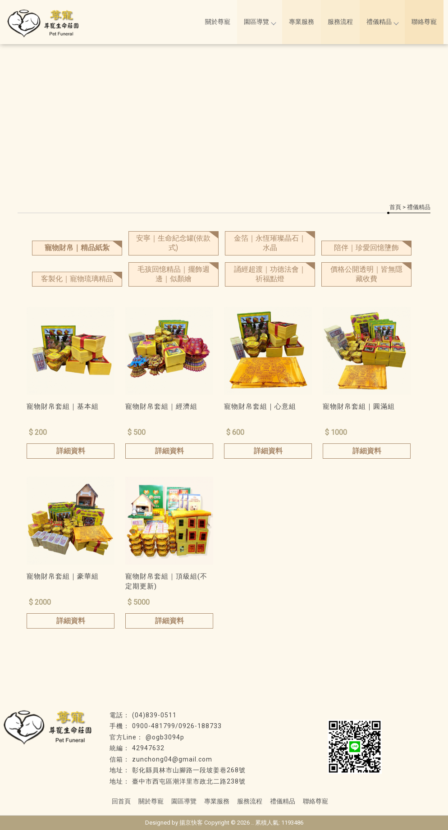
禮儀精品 (382, 21)
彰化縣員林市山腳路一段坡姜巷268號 (189, 770)
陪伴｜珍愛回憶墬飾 (366, 247)
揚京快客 (191, 822)
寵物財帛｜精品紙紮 (77, 247)
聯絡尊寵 (424, 21)
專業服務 (301, 21)
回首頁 (121, 801)
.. (252, 822)
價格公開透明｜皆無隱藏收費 (366, 274)
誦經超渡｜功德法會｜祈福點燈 (270, 274)
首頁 (395, 207)
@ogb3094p (165, 737)
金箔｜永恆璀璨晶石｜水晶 (270, 243)
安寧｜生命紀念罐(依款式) (173, 243)
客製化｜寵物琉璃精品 (77, 278)
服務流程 (340, 21)
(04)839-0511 (154, 715)
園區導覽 (259, 21)
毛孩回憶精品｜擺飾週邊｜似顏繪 (173, 274)
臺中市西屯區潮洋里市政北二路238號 (189, 781)
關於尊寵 (217, 21)
